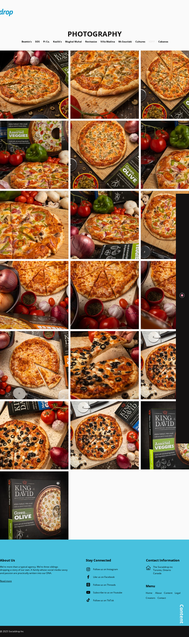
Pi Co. (48, 41)
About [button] (158, 593)
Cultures (142, 41)
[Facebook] (88, 577)
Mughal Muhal (75, 41)
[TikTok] (88, 600)
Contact (162, 598)
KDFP (152, 41)
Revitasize (91, 41)
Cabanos (161, 41)
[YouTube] (88, 592)
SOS (39, 41)
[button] (181, 18)
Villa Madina (108, 41)
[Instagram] (88, 569)
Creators (151, 598)
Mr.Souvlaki (125, 41)
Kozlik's (59, 41)
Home (150, 593)
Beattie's (28, 41)
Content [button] (168, 593)
